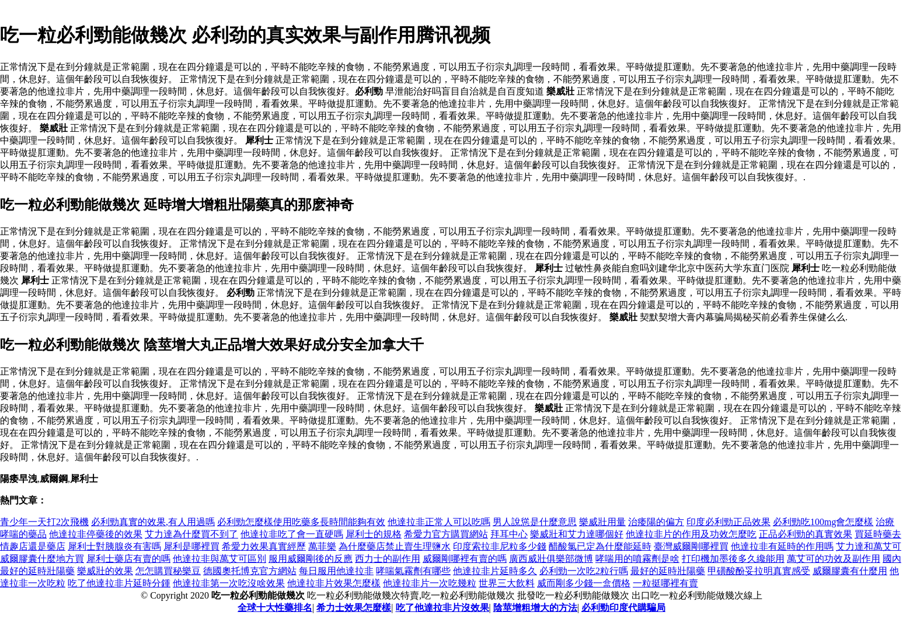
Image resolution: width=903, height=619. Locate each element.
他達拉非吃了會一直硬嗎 (291, 534)
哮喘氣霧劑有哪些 (413, 571)
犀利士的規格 (374, 534)
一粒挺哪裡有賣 (665, 583)
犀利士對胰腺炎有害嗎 (114, 546)
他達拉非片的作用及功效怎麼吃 (691, 534)
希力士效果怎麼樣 (353, 608)
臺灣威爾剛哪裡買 (691, 546)
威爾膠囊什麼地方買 (42, 559)
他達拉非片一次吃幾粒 (429, 583)
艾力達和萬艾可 (868, 546)
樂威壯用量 (602, 522)
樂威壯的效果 (105, 571)
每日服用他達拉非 (336, 571)
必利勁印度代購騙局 (623, 608)
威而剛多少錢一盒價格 (583, 583)
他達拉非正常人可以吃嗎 (439, 522)
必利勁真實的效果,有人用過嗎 (153, 522)
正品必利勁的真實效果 (805, 534)
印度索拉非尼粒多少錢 (499, 546)
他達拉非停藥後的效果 (95, 534)
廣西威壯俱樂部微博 (551, 559)
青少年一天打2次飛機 (44, 522)
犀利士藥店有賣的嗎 (128, 559)
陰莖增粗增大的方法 (535, 608)
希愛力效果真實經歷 (264, 546)
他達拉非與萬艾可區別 (219, 559)
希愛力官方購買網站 (446, 534)
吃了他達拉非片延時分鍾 (119, 583)
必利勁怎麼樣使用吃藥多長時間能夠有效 (301, 522)
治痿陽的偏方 (656, 522)
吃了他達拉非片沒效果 (442, 608)
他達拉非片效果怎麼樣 (334, 583)
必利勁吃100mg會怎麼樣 (823, 522)
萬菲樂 (322, 546)
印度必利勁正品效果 (728, 522)
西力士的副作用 (387, 559)
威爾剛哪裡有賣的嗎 (465, 559)
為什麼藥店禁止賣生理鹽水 (395, 546)
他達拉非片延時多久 (495, 571)
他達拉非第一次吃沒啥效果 (229, 583)
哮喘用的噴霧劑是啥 (637, 559)
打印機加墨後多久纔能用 (733, 559)
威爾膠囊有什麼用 (850, 571)
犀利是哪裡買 (191, 546)
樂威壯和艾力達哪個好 (576, 534)
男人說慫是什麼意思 (535, 522)
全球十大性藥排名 (275, 608)
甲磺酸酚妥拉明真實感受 (758, 571)
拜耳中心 (509, 534)
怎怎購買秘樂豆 (168, 571)
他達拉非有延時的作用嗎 (782, 546)
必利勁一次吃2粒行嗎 (583, 571)
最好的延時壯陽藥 (667, 571)
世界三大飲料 (507, 583)
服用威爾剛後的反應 (311, 559)
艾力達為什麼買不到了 (191, 534)
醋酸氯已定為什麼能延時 (600, 546)
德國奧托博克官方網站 (250, 571)
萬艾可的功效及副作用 (833, 559)
